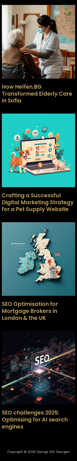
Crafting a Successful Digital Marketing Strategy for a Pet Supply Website (38, 202)
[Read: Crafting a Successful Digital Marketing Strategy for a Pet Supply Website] (38, 150)
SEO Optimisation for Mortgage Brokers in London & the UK (30, 311)
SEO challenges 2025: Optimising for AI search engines (35, 419)
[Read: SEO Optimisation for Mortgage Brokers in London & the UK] (38, 259)
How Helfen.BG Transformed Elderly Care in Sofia (37, 94)
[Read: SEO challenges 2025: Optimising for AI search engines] (38, 367)
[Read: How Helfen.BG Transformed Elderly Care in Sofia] (38, 41)
